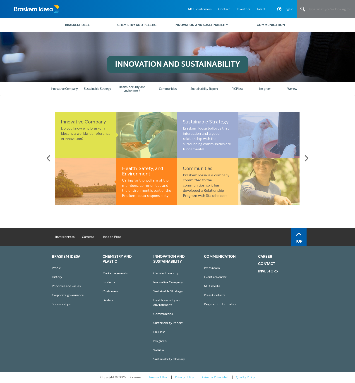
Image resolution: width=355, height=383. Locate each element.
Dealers (108, 300)
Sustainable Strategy (206, 122)
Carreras (88, 237)
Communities (197, 168)
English (284, 10)
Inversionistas (64, 237)
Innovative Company (83, 122)
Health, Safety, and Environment (142, 171)
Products (109, 282)
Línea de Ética (111, 237)
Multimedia (212, 286)
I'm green (160, 341)
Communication (271, 25)
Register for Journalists (220, 304)
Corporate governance (68, 295)
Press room (212, 268)
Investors (243, 9)
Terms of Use (158, 377)
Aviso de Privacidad (214, 377)
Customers (110, 291)
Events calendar (215, 277)
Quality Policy (245, 377)
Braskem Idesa (77, 25)
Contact (224, 9)
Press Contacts (214, 295)
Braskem (36, 9)
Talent (261, 9)
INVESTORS (268, 271)
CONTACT (266, 263)
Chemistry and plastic (136, 25)
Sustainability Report (168, 323)
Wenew (158, 350)
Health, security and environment (167, 302)
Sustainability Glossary (169, 359)
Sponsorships (61, 304)
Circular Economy (165, 273)
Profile (56, 268)
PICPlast (159, 332)
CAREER (265, 256)
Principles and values (66, 286)
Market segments (115, 273)
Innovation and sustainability (201, 25)
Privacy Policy (184, 377)
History (57, 277)
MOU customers (199, 9)
